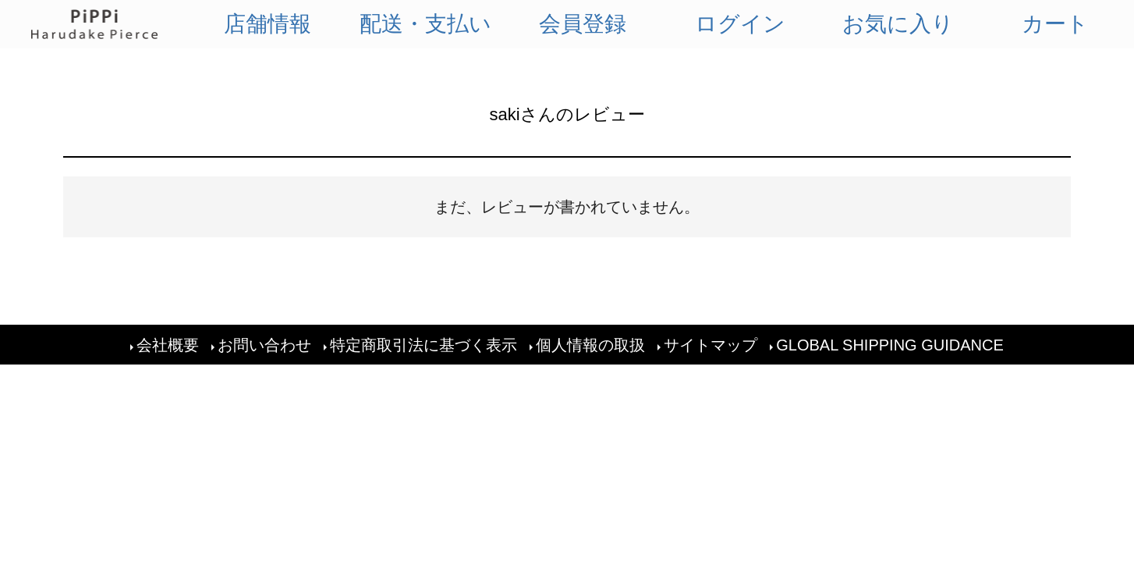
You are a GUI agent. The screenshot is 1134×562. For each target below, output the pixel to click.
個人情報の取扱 (590, 345)
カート (1055, 24)
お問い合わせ (264, 345)
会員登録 (582, 24)
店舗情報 (267, 24)
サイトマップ (710, 345)
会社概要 (167, 345)
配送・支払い (425, 24)
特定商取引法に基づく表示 (423, 345)
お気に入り (898, 24)
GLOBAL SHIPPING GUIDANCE (890, 345)
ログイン (740, 24)
